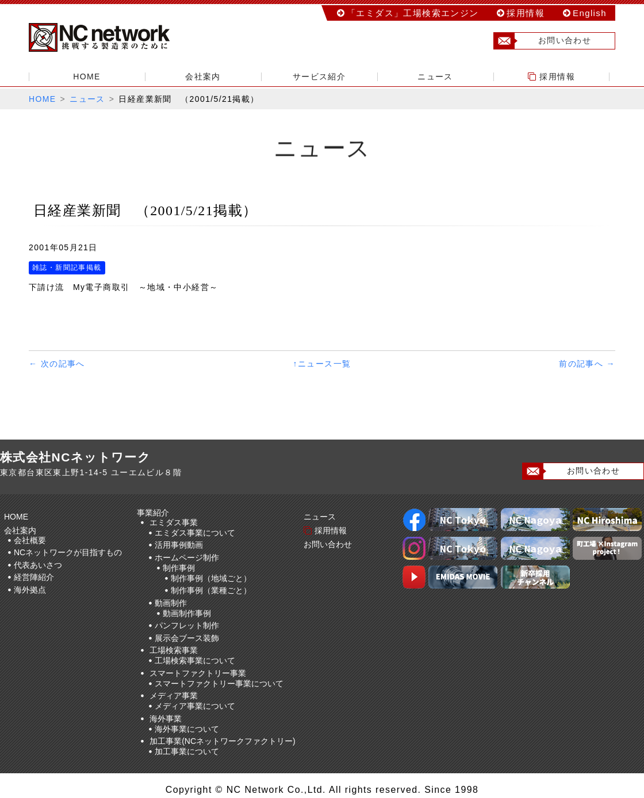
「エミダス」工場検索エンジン (413, 13)
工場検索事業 (174, 650)
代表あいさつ (38, 565)
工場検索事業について (195, 660)
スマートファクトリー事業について (219, 683)
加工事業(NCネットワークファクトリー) (223, 741)
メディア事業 (174, 695)
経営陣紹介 (34, 577)
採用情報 (526, 13)
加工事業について (187, 751)
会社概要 (30, 540)
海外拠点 (30, 589)
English (590, 13)
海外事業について (187, 729)
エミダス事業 (174, 522)
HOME (87, 76)
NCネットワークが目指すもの (68, 552)
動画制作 (171, 603)
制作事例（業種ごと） (211, 590)
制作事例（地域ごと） (211, 578)
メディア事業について (195, 706)
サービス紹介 (319, 76)
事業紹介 (155, 512)
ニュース (435, 76)
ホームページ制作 (187, 557)
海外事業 (166, 718)
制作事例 (179, 567)
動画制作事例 (187, 613)
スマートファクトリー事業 (198, 673)
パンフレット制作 (187, 625)
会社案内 (203, 76)
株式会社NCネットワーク (109, 37)
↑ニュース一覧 (322, 363)
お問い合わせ (542, 41)
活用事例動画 (179, 544)
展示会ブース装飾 (187, 638)
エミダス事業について (195, 532)
